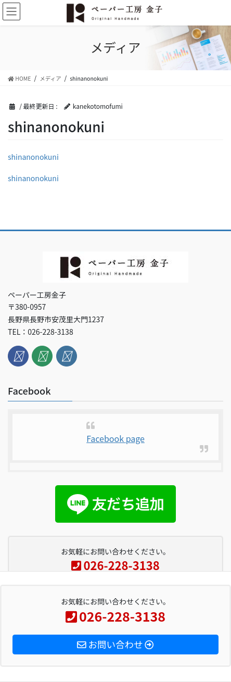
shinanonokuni (33, 156)
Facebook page (115, 438)
